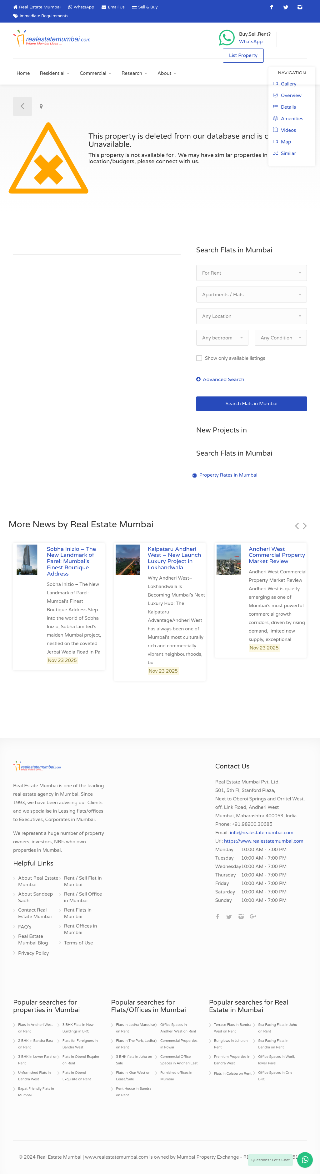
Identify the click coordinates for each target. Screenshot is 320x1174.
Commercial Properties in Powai (179, 1044)
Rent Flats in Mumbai (78, 913)
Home (23, 73)
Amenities (288, 119)
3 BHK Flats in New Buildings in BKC (78, 1028)
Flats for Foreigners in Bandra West (80, 1044)
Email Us (116, 7)
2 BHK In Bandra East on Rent (35, 1044)
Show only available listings (235, 358)
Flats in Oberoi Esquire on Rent (80, 1060)
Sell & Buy (148, 7)
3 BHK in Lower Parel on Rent (38, 1060)
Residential (52, 73)
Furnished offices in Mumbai (176, 1076)
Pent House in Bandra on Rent (133, 1092)
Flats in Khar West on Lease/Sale (133, 1076)
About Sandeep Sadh (35, 897)
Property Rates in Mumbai (228, 475)
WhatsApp (84, 7)
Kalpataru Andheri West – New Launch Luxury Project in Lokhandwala (174, 558)
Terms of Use (78, 943)
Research (132, 73)
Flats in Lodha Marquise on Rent (135, 1028)
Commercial (93, 73)
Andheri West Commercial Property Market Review (277, 555)
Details (284, 107)
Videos (284, 130)
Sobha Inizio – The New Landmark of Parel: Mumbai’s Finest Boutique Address (71, 561)
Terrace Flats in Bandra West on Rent (233, 1028)
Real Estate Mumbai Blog (33, 940)
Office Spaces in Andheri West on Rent (178, 1028)
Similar (284, 153)
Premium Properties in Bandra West (232, 1060)
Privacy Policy (33, 953)
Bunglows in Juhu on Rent (231, 1044)
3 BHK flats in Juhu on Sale (134, 1060)
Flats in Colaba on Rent (233, 1074)
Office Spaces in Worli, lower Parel (276, 1060)
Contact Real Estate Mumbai (35, 913)
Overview (287, 95)
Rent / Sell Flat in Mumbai (83, 881)
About (165, 73)
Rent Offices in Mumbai (80, 929)
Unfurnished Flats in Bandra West (34, 1076)
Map (282, 142)
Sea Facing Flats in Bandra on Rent (273, 1044)
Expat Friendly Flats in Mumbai (36, 1092)
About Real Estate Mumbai (38, 881)
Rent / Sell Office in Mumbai (83, 897)
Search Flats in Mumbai (252, 403)
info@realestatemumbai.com (261, 832)
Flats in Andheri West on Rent (35, 1028)
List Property (243, 55)
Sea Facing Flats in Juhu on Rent (277, 1028)
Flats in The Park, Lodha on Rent (135, 1044)
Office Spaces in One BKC (275, 1076)
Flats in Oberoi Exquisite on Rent (76, 1076)
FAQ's (24, 927)
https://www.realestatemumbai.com (263, 841)
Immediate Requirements (44, 15)
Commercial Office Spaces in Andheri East (179, 1060)
